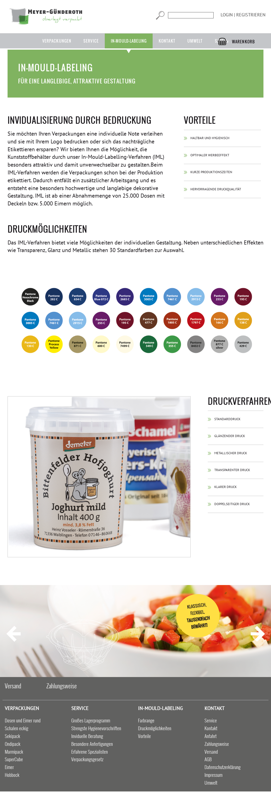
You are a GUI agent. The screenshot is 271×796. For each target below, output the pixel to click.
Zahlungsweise (61, 685)
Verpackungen (56, 41)
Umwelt (195, 41)
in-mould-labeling (129, 41)
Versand (13, 685)
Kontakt (167, 41)
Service (91, 41)
